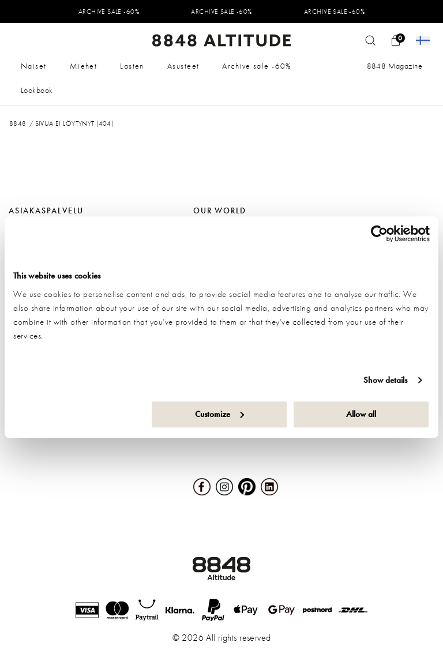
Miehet (83, 66)
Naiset (34, 66)
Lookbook (36, 90)
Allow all (361, 414)
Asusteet (183, 66)
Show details (385, 380)
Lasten (132, 66)
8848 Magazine (394, 66)
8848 (18, 123)
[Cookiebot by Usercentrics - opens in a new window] (379, 233)
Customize (219, 414)
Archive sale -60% (256, 66)
